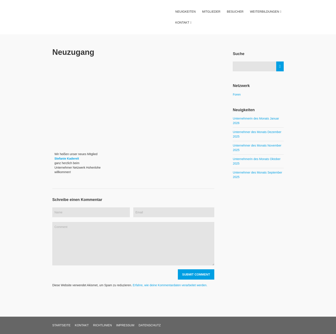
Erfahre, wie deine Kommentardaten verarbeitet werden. (170, 285)
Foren (237, 94)
